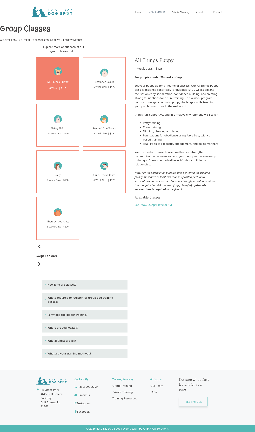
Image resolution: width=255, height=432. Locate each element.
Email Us (84, 395)
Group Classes (157, 11)
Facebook (83, 411)
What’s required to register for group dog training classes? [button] (80, 300)
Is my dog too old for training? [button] (67, 315)
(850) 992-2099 (88, 387)
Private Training (180, 12)
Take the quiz (193, 402)
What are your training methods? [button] (69, 353)
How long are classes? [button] (61, 284)
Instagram (84, 403)
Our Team (156, 386)
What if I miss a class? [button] (61, 340)
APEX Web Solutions (156, 428)
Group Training (122, 386)
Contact (217, 12)
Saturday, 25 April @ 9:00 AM (153, 205)
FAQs (153, 392)
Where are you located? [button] (62, 327)
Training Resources (124, 398)
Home (138, 12)
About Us (201, 12)
